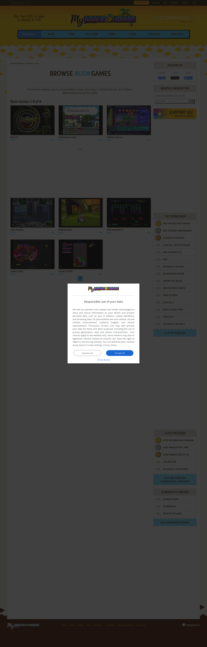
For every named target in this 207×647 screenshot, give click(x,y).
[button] (103, 359)
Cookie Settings (94, 345)
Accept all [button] (120, 352)
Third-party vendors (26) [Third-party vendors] (101, 325)
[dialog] (103, 323)
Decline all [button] (87, 353)
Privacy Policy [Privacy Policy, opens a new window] (110, 345)
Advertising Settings (92, 341)
